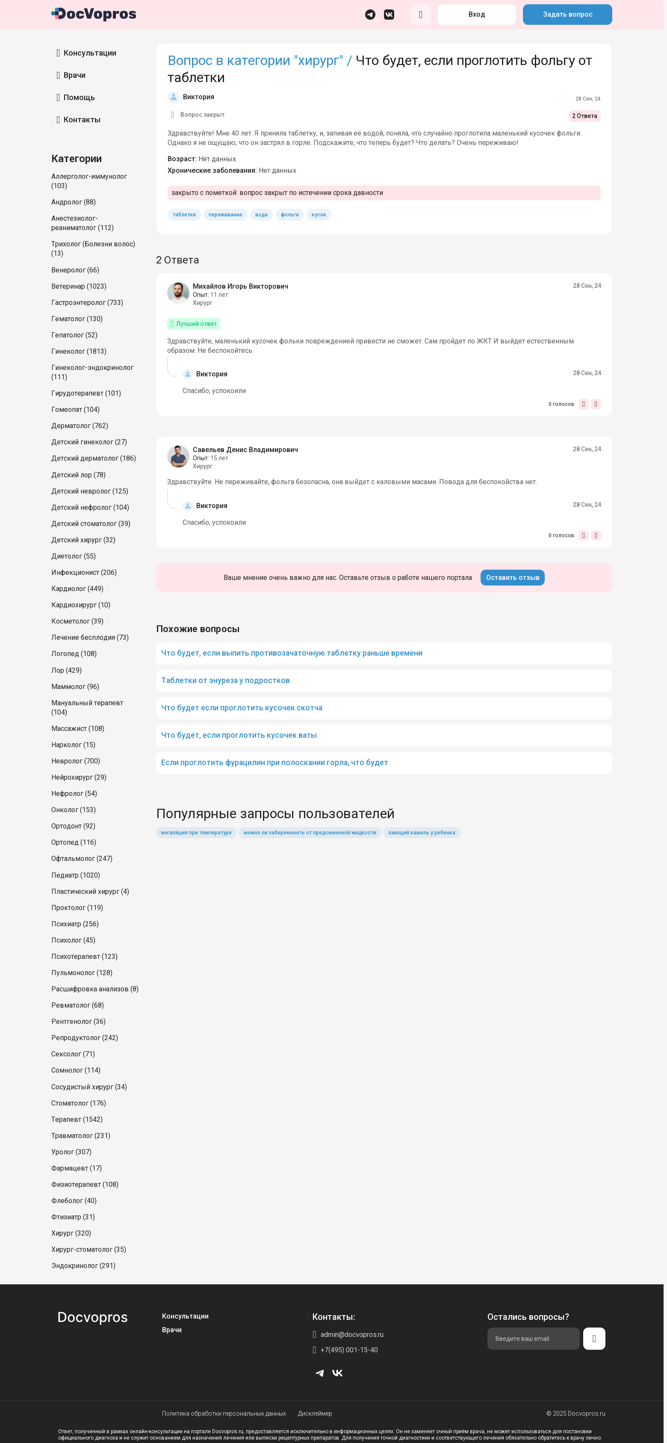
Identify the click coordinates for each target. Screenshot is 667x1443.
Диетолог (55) (73, 556)
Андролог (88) (73, 202)
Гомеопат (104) (75, 409)
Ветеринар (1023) (78, 286)
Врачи (75, 75)
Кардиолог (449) (77, 589)
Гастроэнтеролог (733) (87, 303)
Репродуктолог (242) (84, 1038)
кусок (319, 215)
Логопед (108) (74, 654)
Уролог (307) (71, 1152)
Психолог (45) (73, 940)
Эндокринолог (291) (83, 1266)
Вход (477, 14)
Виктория (198, 97)
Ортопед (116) (73, 842)
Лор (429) (66, 670)
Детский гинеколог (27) (89, 442)
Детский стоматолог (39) (90, 524)
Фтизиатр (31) (73, 1217)
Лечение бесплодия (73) (90, 637)
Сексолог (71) (73, 1054)
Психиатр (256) (75, 924)
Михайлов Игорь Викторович (240, 286)
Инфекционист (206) (84, 572)
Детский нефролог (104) (90, 507)
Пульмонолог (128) (81, 973)
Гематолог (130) (77, 319)
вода (261, 215)
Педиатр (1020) (75, 875)
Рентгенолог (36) (78, 1021)
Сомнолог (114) (75, 1070)
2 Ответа (584, 115)
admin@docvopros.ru (352, 1335)
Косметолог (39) (77, 621)
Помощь (79, 97)
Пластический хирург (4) (90, 891)
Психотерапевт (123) (84, 956)
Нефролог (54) (74, 794)
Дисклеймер (315, 1413)
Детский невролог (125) (89, 491)
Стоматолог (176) (78, 1103)
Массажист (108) (77, 728)
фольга (290, 215)
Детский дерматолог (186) (93, 458)
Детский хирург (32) (83, 540)
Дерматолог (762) (79, 426)
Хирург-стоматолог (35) (88, 1249)
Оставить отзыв (513, 578)
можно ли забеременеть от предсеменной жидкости (310, 833)
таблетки (184, 215)
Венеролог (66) (75, 270)
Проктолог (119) (77, 908)
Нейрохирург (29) (78, 777)
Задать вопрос (568, 14)
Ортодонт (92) (73, 826)
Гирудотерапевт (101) (86, 393)
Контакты (82, 119)
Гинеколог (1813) (78, 351)
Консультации (90, 52)
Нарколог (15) (73, 745)
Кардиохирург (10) (80, 605)
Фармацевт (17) (76, 1168)
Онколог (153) (73, 810)
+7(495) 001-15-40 (349, 1350)
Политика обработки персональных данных (224, 1413)
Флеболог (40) (74, 1201)
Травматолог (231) (80, 1136)
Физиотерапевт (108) (84, 1184)
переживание (225, 215)
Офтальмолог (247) (81, 859)
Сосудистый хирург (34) (89, 1087)
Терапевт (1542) (77, 1119)
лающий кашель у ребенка (421, 833)
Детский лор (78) (78, 475)
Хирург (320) (71, 1233)
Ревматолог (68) (77, 1005)
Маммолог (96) (75, 687)
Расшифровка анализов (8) (95, 989)
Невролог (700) (75, 761)
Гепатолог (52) (74, 335)
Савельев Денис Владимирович (245, 450)
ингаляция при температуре (196, 833)
